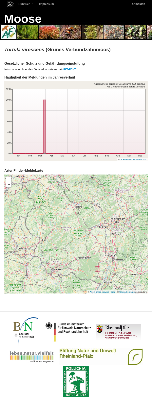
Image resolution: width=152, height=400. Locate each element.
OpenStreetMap (127, 292)
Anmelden (138, 4)
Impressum (46, 4)
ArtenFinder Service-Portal (133, 159)
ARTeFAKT (69, 69)
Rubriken (25, 4)
